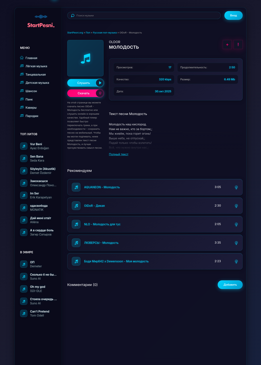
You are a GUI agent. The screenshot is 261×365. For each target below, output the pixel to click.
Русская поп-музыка (105, 32)
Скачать (90, 93)
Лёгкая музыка (33, 66)
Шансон (28, 91)
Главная (28, 58)
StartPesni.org (75, 32)
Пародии (29, 116)
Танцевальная (33, 74)
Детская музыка (34, 82)
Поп (88, 32)
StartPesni (41, 19)
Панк (26, 99)
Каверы (28, 107)
